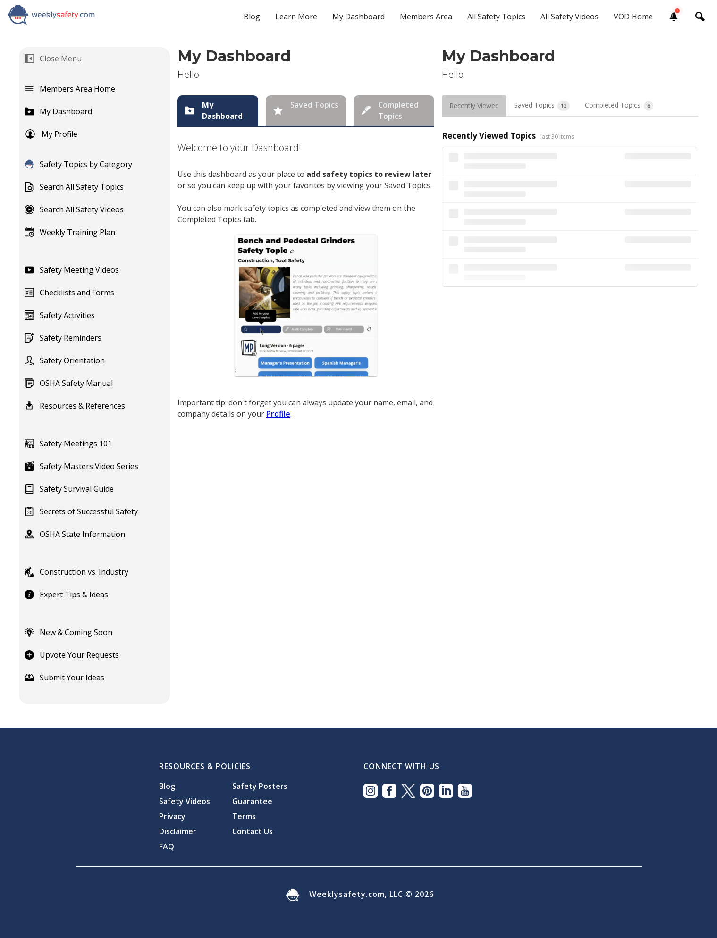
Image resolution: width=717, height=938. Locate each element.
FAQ (166, 846)
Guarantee (252, 801)
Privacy (172, 816)
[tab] (217, 110)
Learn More (296, 16)
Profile (278, 414)
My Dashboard (358, 16)
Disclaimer (177, 831)
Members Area (426, 16)
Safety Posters (259, 786)
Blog (252, 16)
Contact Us (252, 831)
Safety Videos (184, 801)
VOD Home (633, 16)
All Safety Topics (496, 16)
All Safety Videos (569, 16)
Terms (244, 816)
